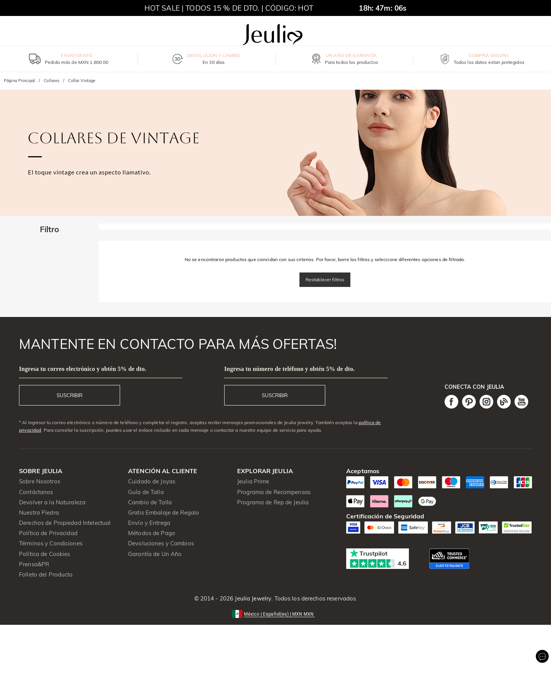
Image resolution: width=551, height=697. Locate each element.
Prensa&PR (34, 564)
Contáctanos (36, 492)
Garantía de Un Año (155, 554)
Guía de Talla (146, 492)
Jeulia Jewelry (252, 598)
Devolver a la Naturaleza (52, 502)
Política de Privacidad (48, 533)
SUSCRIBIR (69, 395)
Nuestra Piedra (39, 512)
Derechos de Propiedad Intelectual (65, 522)
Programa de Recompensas (273, 492)
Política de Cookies (44, 554)
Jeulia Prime (253, 481)
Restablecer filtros (325, 279)
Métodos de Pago (151, 533)
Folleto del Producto (46, 574)
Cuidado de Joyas (151, 481)
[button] (275, 613)
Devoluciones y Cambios (161, 543)
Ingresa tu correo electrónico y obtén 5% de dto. (82, 369)
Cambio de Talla (150, 502)
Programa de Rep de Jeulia (273, 502)
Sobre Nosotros (39, 481)
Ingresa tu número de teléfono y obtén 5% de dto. (289, 369)
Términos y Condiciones (50, 543)
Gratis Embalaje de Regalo (163, 512)
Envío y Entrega (149, 522)
